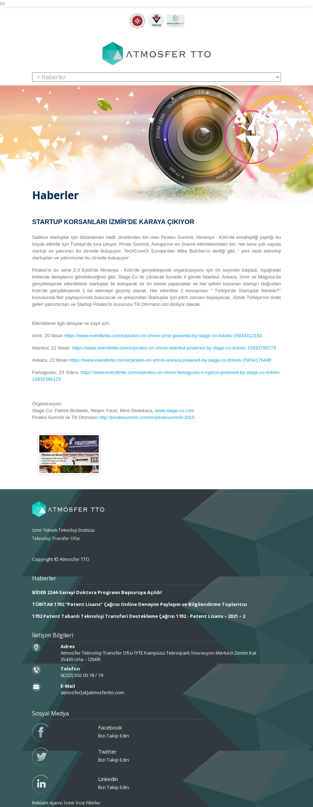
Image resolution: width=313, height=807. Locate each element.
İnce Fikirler (88, 802)
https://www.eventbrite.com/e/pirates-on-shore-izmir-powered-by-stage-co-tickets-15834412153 (163, 335)
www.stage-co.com (174, 410)
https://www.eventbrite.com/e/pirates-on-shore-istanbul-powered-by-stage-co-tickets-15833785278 (174, 348)
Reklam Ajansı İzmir (53, 802)
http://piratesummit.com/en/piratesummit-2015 (146, 417)
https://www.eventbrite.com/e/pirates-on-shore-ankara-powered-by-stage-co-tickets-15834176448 (170, 360)
